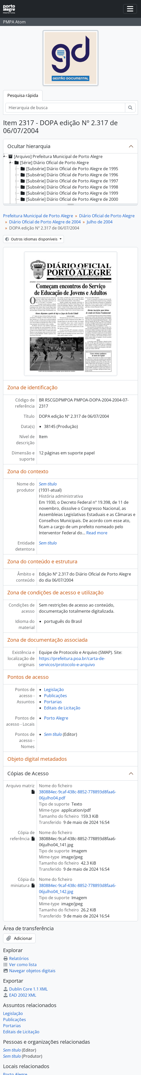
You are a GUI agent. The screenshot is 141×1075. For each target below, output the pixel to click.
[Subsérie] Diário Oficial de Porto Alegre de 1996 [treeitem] (69, 175)
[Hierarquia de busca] (65, 107)
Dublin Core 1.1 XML (25, 989)
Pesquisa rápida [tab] (22, 95)
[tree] (70, 178)
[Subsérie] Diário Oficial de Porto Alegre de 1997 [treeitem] (69, 181)
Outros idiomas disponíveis (32, 239)
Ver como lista (20, 964)
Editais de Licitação (62, 708)
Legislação (54, 689)
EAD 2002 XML (19, 995)
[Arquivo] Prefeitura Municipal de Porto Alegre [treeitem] (55, 156)
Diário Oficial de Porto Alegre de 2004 (45, 222)
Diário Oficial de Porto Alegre (107, 216)
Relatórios (16, 958)
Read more (96, 533)
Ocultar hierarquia (28, 146)
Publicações (55, 695)
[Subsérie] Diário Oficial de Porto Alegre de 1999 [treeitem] (69, 193)
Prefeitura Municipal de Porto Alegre (38, 216)
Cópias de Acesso (28, 773)
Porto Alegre (56, 718)
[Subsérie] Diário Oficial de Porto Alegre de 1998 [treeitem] (69, 187)
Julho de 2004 (99, 222)
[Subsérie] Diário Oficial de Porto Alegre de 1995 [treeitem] (69, 169)
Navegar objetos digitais (29, 970)
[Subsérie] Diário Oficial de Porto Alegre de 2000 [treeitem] (69, 199)
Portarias (53, 702)
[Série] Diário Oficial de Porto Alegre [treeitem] (51, 163)
